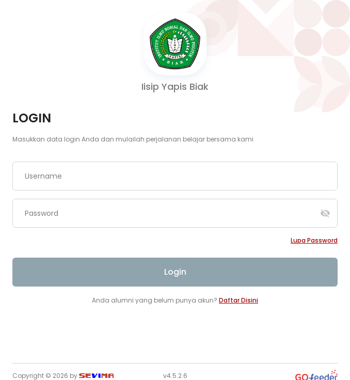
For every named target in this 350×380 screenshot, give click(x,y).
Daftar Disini (238, 300)
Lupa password (314, 240)
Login (175, 272)
